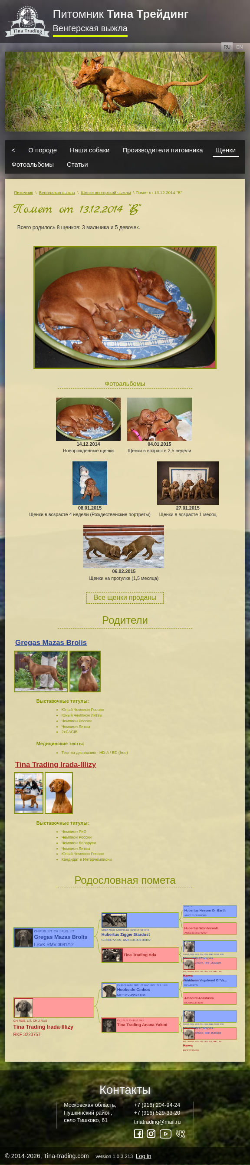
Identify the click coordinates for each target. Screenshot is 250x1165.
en (239, 46)
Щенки (226, 149)
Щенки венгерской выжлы (106, 192)
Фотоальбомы (33, 164)
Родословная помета (124, 880)
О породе (42, 149)
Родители (125, 620)
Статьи (77, 164)
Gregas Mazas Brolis (51, 642)
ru (227, 46)
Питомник (121, 13)
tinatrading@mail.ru (157, 1122)
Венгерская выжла (90, 28)
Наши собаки (89, 149)
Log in (143, 1156)
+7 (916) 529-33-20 (157, 1113)
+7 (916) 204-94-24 (157, 1105)
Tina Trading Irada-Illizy (55, 764)
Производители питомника (162, 149)
